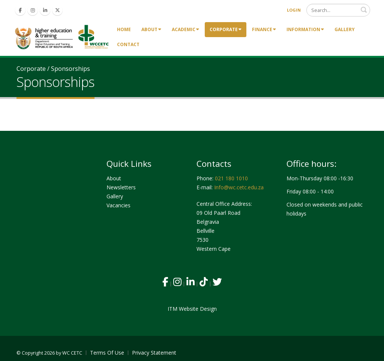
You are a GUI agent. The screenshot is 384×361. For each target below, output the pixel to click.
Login (294, 10)
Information (305, 29)
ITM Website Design (192, 308)
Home (124, 29)
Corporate (226, 29)
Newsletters (121, 187)
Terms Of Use (107, 352)
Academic (185, 29)
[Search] (338, 10)
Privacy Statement (154, 352)
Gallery (344, 29)
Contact (128, 44)
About (151, 29)
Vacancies (118, 205)
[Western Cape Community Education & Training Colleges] (63, 36)
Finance (264, 29)
